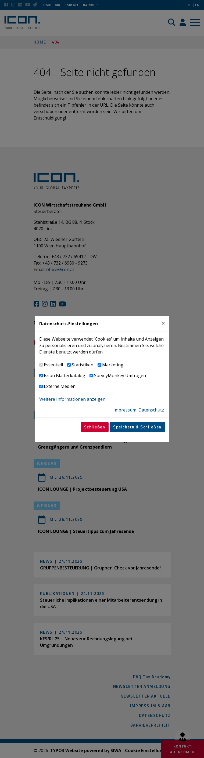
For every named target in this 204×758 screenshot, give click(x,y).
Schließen (94, 427)
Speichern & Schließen (137, 427)
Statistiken (82, 365)
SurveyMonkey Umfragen (120, 375)
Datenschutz (151, 410)
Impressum (124, 410)
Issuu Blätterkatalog (64, 375)
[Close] (163, 323)
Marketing (112, 365)
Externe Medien (60, 386)
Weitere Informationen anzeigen (72, 399)
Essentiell (53, 365)
